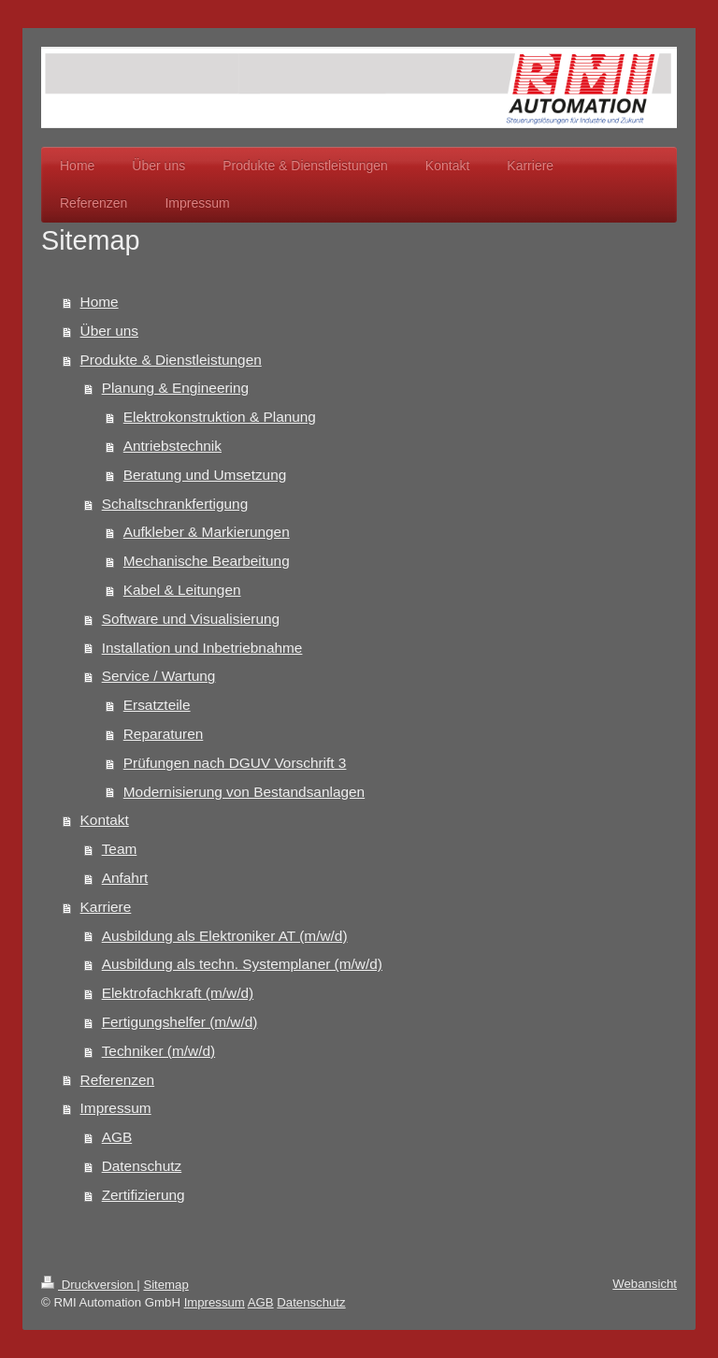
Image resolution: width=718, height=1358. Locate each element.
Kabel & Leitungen (182, 590)
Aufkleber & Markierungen (206, 532)
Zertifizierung (143, 1195)
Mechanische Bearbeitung (206, 561)
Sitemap (165, 1285)
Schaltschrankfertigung (175, 504)
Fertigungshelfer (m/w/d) (180, 1022)
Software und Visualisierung (191, 619)
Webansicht (644, 1284)
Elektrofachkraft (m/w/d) (178, 993)
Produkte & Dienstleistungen (171, 360)
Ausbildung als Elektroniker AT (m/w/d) (225, 936)
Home (99, 302)
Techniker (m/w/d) (158, 1051)
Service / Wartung (159, 676)
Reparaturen (163, 734)
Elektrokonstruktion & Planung (219, 417)
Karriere (106, 907)
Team (119, 849)
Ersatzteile (157, 705)
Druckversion (88, 1285)
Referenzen (117, 1080)
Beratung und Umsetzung (205, 475)
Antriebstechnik (172, 446)
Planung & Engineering (175, 388)
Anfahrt (125, 878)
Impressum (115, 1108)
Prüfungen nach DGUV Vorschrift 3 (235, 763)
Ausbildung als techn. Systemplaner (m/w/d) (242, 964)
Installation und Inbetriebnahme (202, 648)
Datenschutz (142, 1166)
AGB (117, 1137)
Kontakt (104, 820)
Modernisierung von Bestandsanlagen (244, 792)
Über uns (109, 331)
